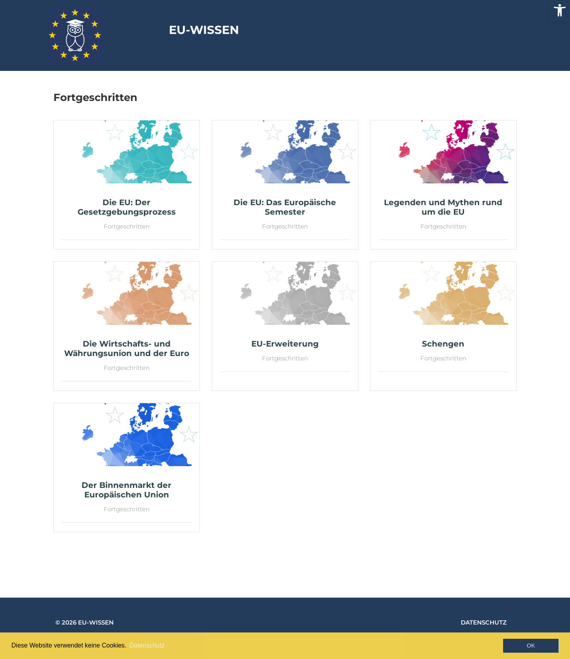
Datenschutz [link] (484, 622)
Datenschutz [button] (147, 645)
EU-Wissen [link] (321, 33)
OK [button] (531, 645)
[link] (559, 10)
